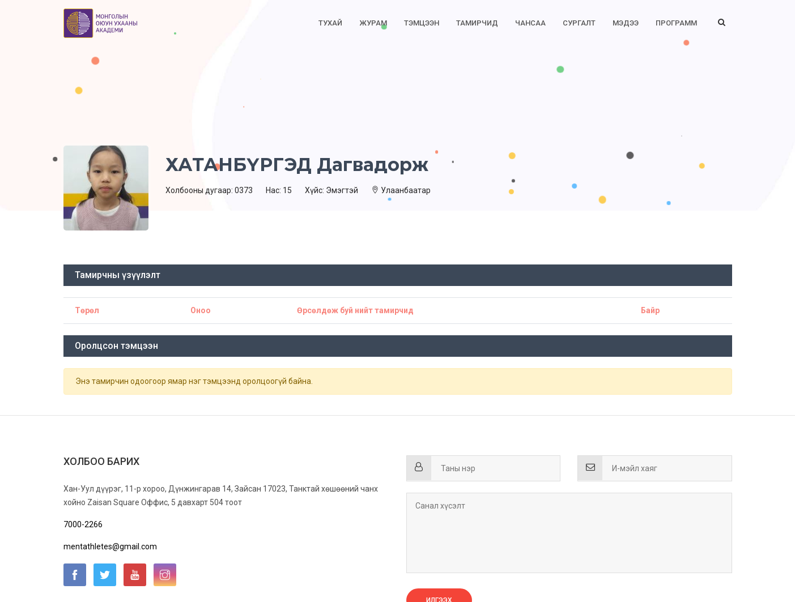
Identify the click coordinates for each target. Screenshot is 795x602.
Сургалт (579, 23)
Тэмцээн (421, 23)
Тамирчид (477, 23)
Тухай (330, 23)
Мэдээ (626, 23)
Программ (676, 23)
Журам (373, 23)
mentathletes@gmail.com (110, 546)
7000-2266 (83, 524)
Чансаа (530, 23)
